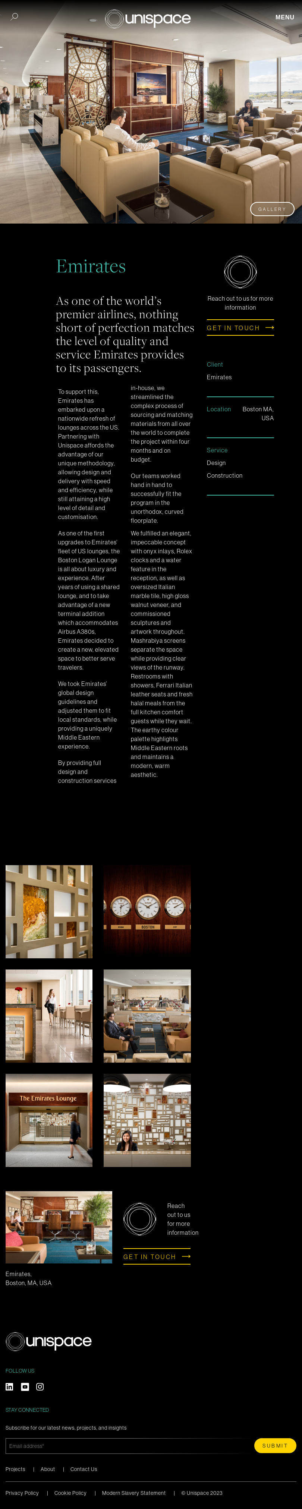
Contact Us (83, 1469)
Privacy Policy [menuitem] (22, 1493)
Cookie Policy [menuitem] (70, 1493)
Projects (15, 1469)
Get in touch (233, 328)
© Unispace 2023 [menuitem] (202, 1493)
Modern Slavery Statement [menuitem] (134, 1493)
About (48, 1469)
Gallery (272, 209)
